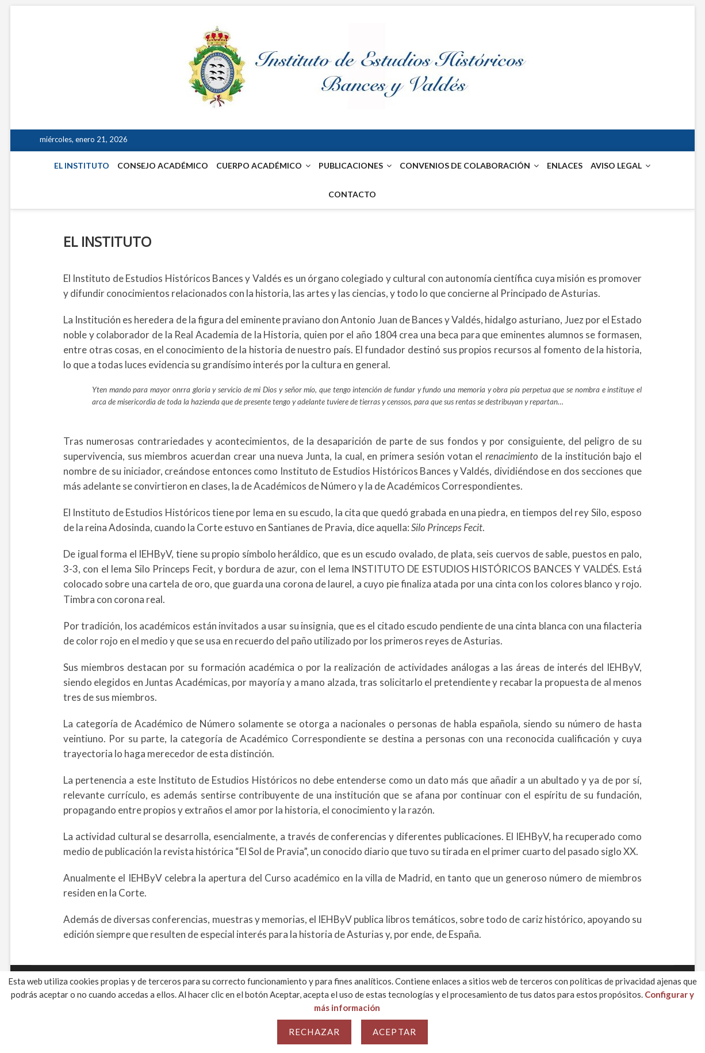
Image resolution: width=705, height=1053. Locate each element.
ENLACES (565, 165)
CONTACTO (352, 194)
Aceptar (394, 1032)
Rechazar (314, 1032)
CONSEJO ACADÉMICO (162, 165)
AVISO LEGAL (616, 165)
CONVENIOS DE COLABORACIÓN (465, 165)
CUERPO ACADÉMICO (259, 165)
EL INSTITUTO (81, 165)
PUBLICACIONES (351, 165)
